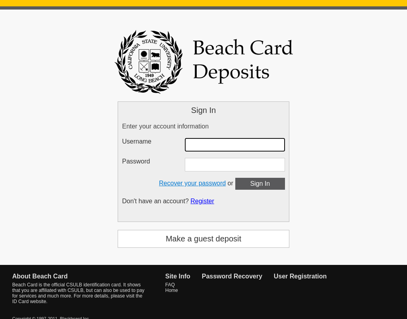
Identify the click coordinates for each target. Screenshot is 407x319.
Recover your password (192, 183)
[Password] (235, 164)
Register (202, 201)
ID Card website (29, 301)
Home (171, 290)
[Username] (235, 145)
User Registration (300, 276)
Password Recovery (232, 276)
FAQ (170, 285)
